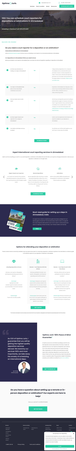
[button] (73, 433)
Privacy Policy (21, 444)
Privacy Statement (63, 448)
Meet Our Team (59, 427)
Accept (59, 446)
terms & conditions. (65, 357)
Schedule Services (72, 427)
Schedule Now (38, 194)
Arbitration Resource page (14, 53)
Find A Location (40, 6)
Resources (54, 6)
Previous (3, 172)
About (47, 6)
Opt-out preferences (56, 448)
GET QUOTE (38, 307)
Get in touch (38, 409)
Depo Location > (5, 42)
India (9, 42)
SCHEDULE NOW (42, 140)
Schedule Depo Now (67, 6)
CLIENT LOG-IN (9, 444)
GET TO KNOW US (50, 369)
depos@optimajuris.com (46, 2)
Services (32, 6)
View (37, 229)
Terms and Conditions (35, 444)
